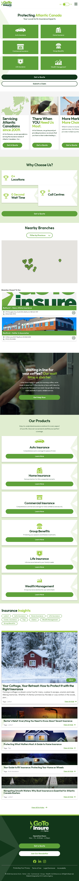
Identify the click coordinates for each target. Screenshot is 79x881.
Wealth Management (50, 620)
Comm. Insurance (10, 620)
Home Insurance (37, 616)
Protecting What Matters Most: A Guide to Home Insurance (33, 744)
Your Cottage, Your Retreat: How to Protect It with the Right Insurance (38, 687)
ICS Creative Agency (46, 876)
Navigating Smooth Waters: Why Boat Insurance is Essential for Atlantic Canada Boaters (39, 792)
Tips (24, 620)
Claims (34, 620)
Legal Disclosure (49, 868)
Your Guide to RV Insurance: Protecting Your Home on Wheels (34, 767)
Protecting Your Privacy (21, 868)
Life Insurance (54, 616)
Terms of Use (36, 868)
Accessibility (61, 868)
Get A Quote (12, 145)
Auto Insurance (20, 616)
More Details (73, 312)
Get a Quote (42, 145)
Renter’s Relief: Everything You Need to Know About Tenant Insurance (38, 721)
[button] (29, 260)
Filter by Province (37, 235)
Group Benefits (9, 623)
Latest (6, 616)
